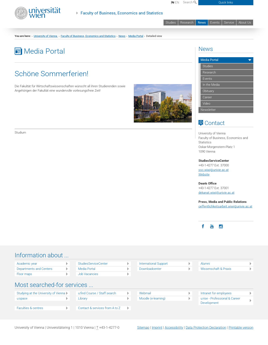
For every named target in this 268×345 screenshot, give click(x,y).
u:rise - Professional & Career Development (220, 301)
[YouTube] (211, 226)
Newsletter (208, 110)
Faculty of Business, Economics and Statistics (122, 13)
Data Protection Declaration (206, 328)
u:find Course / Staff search (97, 293)
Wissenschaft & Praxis (216, 269)
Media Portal (135, 36)
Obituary (208, 91)
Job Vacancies (88, 274)
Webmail (145, 293)
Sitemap (143, 328)
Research (186, 22)
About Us (244, 22)
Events (215, 22)
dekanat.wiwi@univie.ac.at (216, 193)
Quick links (226, 2)
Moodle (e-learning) (152, 298)
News (202, 22)
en (175, 2)
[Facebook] (202, 226)
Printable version (241, 328)
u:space (22, 298)
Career (207, 97)
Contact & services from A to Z (99, 308)
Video (206, 103)
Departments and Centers (34, 269)
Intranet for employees (216, 293)
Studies (171, 22)
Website (204, 174)
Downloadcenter (150, 269)
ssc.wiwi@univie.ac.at (213, 170)
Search (190, 2)
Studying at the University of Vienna (41, 293)
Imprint (157, 328)
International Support (153, 263)
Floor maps (24, 274)
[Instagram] (220, 226)
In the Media (211, 85)
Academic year (27, 263)
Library (82, 298)
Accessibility (174, 328)
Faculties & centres (30, 308)
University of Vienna (46, 36)
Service (229, 22)
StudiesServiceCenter (93, 263)
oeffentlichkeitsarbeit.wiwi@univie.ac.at (225, 206)
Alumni (205, 263)
